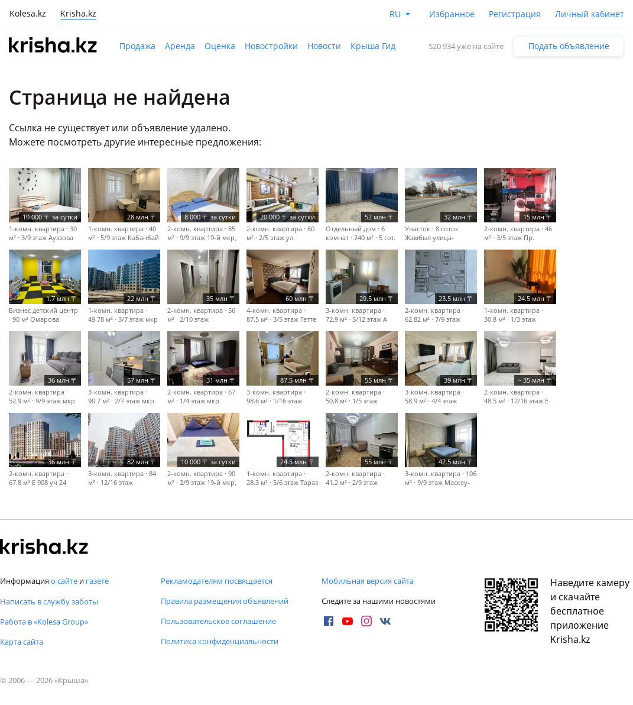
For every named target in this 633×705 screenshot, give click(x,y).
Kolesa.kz (27, 13)
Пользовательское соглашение (218, 621)
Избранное (452, 14)
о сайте (64, 580)
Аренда (180, 45)
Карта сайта (21, 641)
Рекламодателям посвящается (216, 580)
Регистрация (515, 14)
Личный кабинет (589, 14)
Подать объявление (568, 45)
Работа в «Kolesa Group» (44, 621)
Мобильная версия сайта (368, 580)
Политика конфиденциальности (219, 641)
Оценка (219, 45)
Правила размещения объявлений (224, 601)
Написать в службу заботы (49, 601)
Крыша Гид (372, 45)
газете (97, 580)
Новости (324, 45)
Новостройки (271, 45)
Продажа (137, 45)
